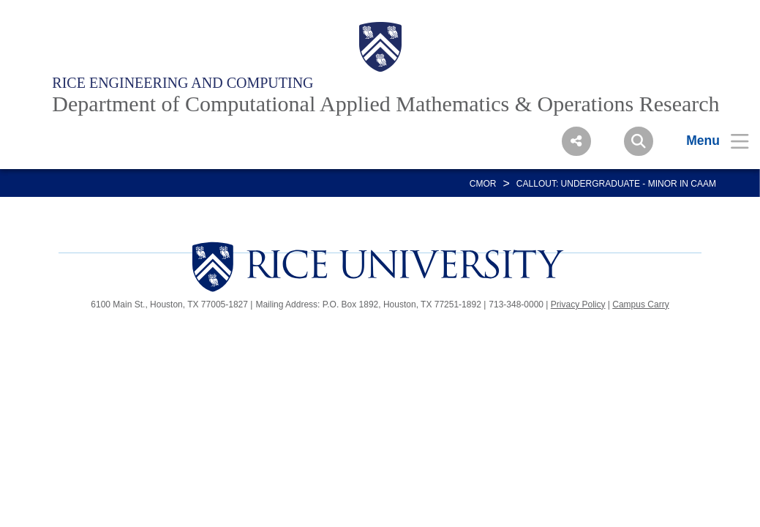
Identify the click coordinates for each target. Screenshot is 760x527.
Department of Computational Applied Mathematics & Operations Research (385, 103)
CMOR (483, 184)
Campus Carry (640, 304)
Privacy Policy (578, 304)
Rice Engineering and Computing (182, 82)
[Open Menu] (708, 140)
